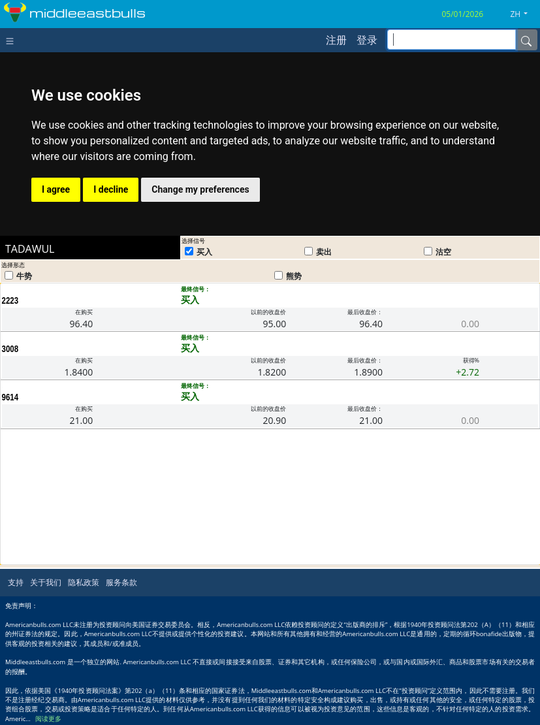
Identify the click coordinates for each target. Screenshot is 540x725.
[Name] (526, 39)
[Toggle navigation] (13, 40)
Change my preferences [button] (200, 189)
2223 (10, 300)
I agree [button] (56, 189)
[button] (523, 14)
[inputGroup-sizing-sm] (451, 39)
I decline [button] (110, 189)
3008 (10, 349)
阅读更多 (48, 719)
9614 (10, 397)
